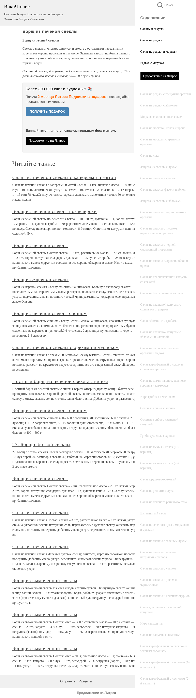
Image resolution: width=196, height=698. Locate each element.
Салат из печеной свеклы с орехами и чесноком (65, 347)
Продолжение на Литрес (160, 76)
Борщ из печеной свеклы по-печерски (54, 211)
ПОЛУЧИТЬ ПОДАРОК (47, 111)
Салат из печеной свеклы (40, 512)
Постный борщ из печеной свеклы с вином (60, 381)
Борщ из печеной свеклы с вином (49, 313)
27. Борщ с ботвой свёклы (41, 444)
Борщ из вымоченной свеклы (44, 580)
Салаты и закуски (152, 29)
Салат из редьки (151, 40)
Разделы (85, 681)
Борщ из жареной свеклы (40, 279)
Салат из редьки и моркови (158, 51)
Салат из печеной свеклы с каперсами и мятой (64, 177)
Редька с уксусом (152, 63)
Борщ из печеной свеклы (40, 245)
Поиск (165, 5)
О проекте (67, 681)
